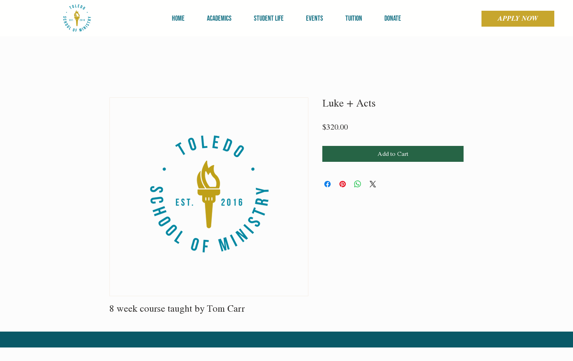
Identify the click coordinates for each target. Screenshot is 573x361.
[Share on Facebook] (327, 184)
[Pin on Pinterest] (342, 184)
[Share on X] (373, 184)
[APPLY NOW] (517, 19)
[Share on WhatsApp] (358, 184)
